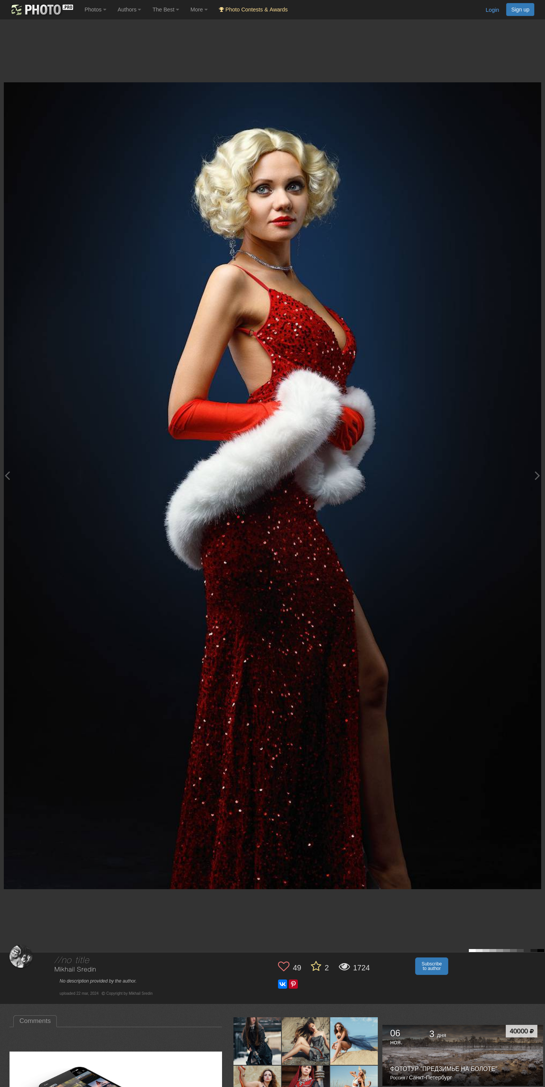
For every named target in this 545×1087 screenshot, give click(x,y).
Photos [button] (95, 9)
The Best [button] (165, 9)
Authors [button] (129, 9)
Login (492, 10)
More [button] (199, 9)
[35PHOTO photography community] (41, 9)
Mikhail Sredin (75, 970)
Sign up (520, 9)
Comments (35, 1020)
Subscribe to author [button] (432, 966)
